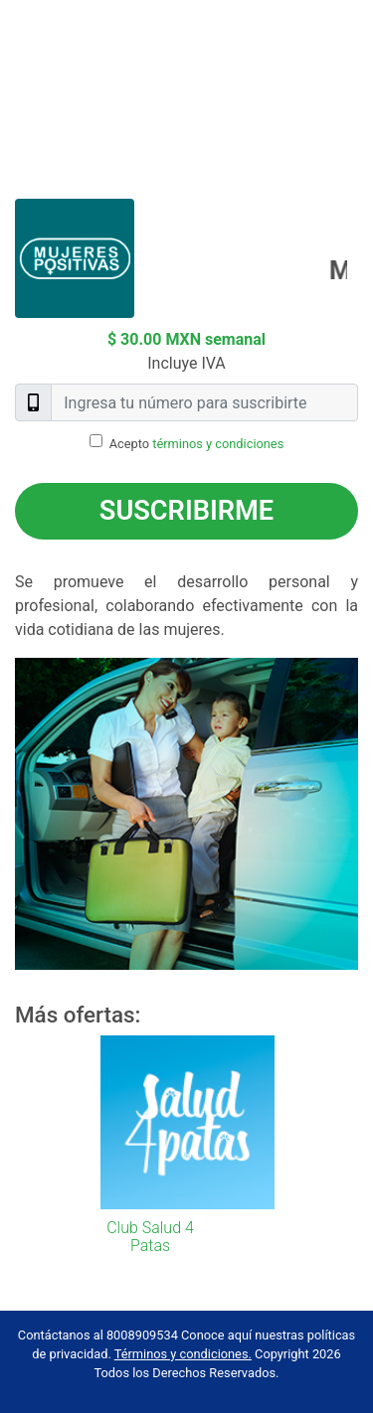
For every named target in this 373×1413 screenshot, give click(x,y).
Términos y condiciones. (183, 1353)
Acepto (196, 443)
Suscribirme (186, 511)
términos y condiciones (217, 443)
